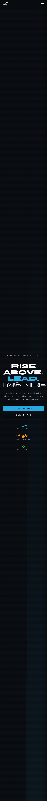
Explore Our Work (23, 415)
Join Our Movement (23, 408)
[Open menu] (42, 3)
